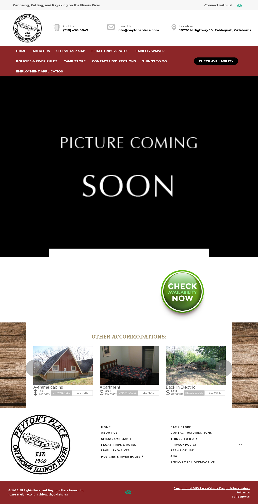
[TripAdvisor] (241, 5)
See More (82, 393)
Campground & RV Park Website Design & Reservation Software (212, 490)
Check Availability (216, 61)
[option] (129, 166)
